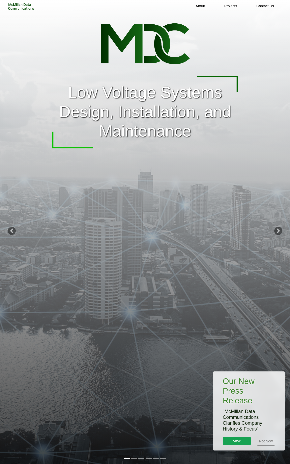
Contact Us (265, 6)
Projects (230, 6)
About (200, 6)
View (237, 441)
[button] (11, 232)
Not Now (266, 441)
